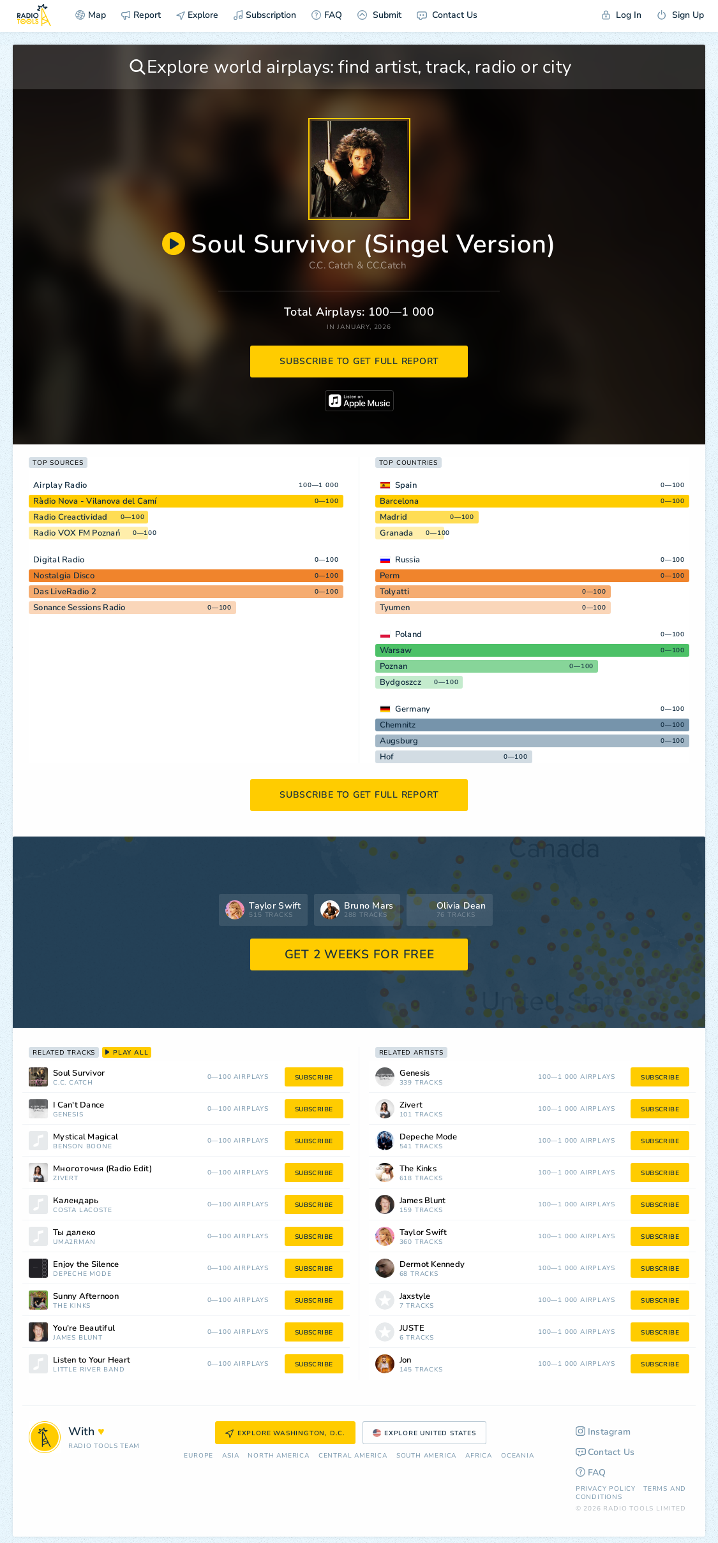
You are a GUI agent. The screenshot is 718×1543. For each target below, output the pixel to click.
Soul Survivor (79, 1073)
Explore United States (424, 1433)
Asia (230, 1456)
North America (278, 1456)
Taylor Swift (423, 1232)
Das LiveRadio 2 (64, 591)
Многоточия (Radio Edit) (102, 1169)
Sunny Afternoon (86, 1296)
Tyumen (395, 607)
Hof (387, 757)
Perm (390, 575)
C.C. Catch (331, 265)
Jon (406, 1360)
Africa (478, 1456)
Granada (397, 533)
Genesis (68, 1114)
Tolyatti (395, 591)
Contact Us (447, 15)
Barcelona (399, 501)
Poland (409, 634)
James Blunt (78, 1338)
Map (90, 15)
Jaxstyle (415, 1296)
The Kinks (72, 1306)
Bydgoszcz (400, 682)
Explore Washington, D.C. (285, 1433)
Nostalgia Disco (63, 575)
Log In (621, 15)
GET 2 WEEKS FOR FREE (360, 954)
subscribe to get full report (359, 361)
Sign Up (680, 15)
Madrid (394, 517)
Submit (379, 15)
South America (426, 1456)
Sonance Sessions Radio (79, 607)
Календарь (75, 1200)
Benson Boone (82, 1146)
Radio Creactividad (70, 517)
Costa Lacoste (82, 1210)
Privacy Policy (606, 1488)
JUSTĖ (412, 1328)
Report (141, 15)
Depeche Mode (82, 1274)
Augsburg (399, 741)
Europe (198, 1456)
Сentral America (352, 1456)
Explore (197, 15)
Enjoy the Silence (86, 1264)
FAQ (326, 15)
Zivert (66, 1178)
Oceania (517, 1456)
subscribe (314, 1077)
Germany (413, 709)
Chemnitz (398, 725)
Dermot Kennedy (432, 1264)
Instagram (603, 1432)
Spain (406, 485)
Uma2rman (74, 1242)
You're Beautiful (84, 1328)
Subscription (265, 15)
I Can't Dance (78, 1105)
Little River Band (89, 1369)
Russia (408, 560)
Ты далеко (74, 1232)
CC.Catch (386, 265)
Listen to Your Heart (91, 1360)
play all (126, 1052)
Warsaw (396, 650)
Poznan (394, 666)
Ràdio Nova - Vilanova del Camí (95, 501)
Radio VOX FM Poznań (76, 533)
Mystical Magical (85, 1137)
